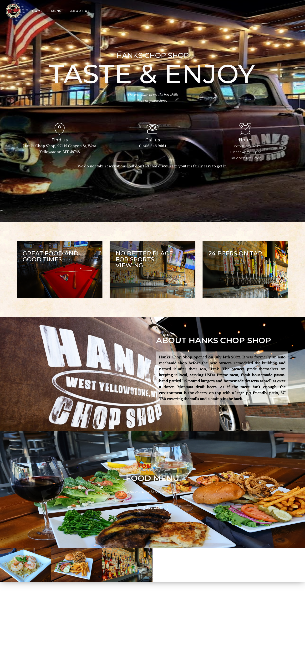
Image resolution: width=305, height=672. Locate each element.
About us (80, 11)
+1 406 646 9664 (152, 146)
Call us (152, 140)
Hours (245, 140)
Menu (56, 11)
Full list (152, 507)
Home (37, 11)
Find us (59, 140)
